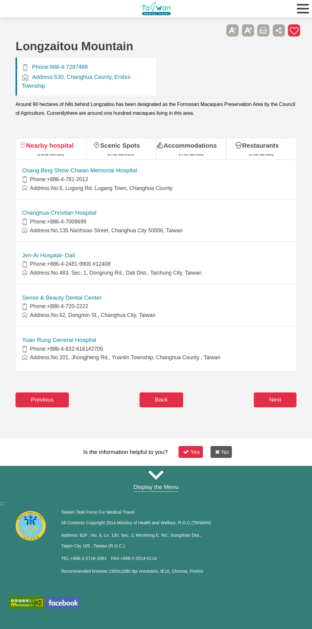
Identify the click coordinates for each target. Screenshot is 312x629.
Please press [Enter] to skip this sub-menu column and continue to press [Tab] (217, 30)
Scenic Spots (120, 145)
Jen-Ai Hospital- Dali (48, 255)
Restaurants (260, 145)
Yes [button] (191, 452)
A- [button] (232, 30)
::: (2, 503)
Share (279, 30)
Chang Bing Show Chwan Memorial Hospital (79, 170)
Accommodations (190, 145)
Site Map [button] (156, 475)
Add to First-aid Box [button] (294, 30)
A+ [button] (248, 30)
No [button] (222, 452)
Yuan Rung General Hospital (59, 340)
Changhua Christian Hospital (59, 212)
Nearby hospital (50, 145)
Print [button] (263, 30)
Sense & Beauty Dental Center (61, 297)
